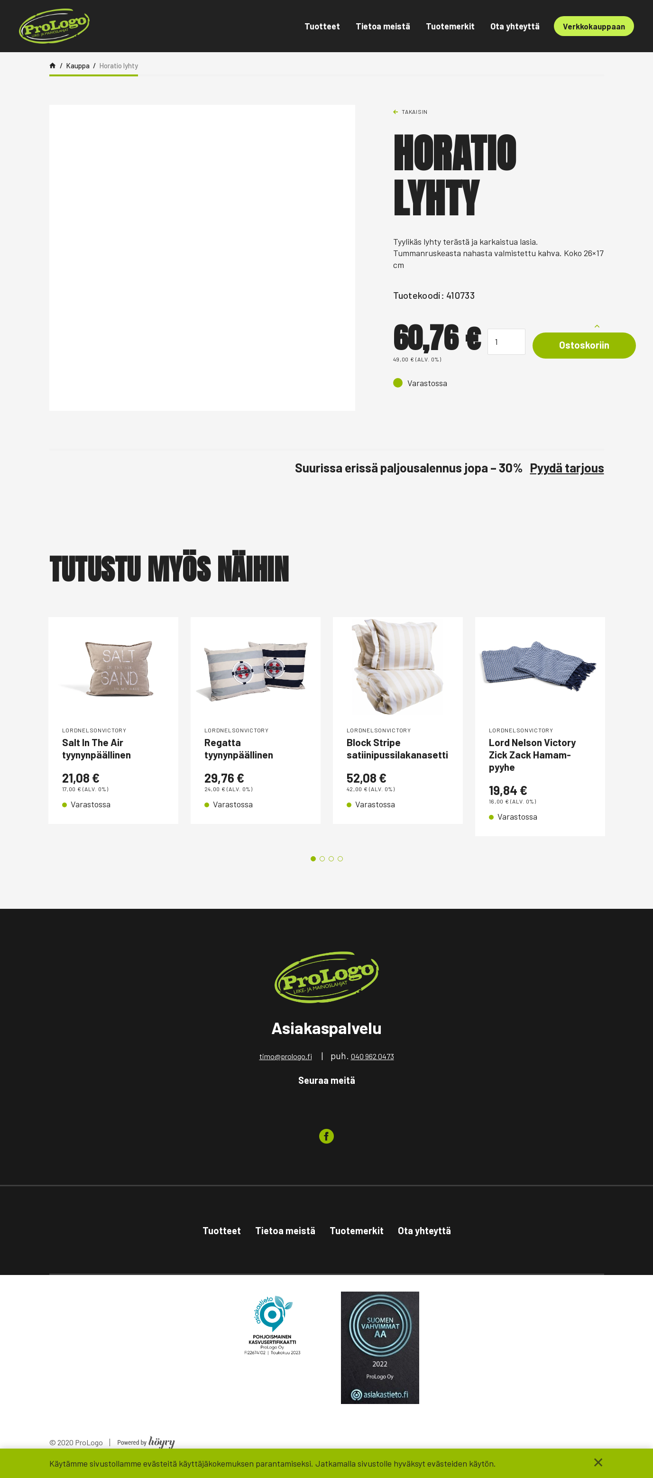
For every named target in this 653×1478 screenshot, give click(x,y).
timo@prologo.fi (285, 1065)
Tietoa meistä (383, 26)
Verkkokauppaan (594, 26)
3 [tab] (331, 867)
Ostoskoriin (591, 345)
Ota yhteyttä (515, 26)
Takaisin (415, 111)
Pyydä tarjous (567, 467)
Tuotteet (322, 26)
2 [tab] (322, 867)
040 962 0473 (372, 1065)
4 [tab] (340, 867)
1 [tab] (313, 867)
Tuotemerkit (450, 26)
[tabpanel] (113, 731)
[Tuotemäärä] (506, 342)
